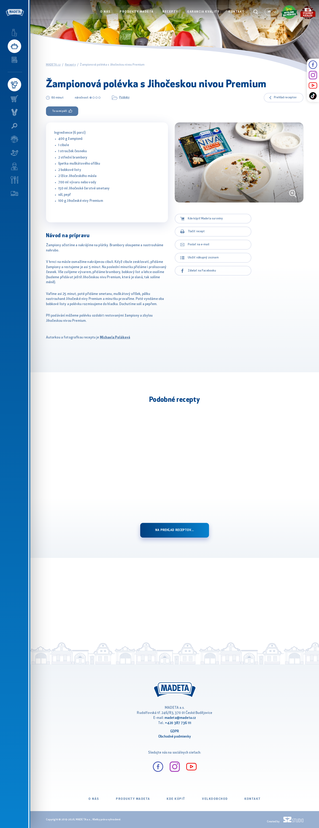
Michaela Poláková (115, 337)
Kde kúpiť (176, 799)
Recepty (171, 12)
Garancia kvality (204, 12)
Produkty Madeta (137, 12)
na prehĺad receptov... (174, 530)
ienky (187, 736)
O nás (106, 12)
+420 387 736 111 (178, 723)
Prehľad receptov (285, 97)
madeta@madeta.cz (180, 718)
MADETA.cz (53, 64)
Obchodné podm (170, 736)
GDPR (174, 731)
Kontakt (237, 12)
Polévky (124, 97)
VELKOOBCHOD (215, 799)
